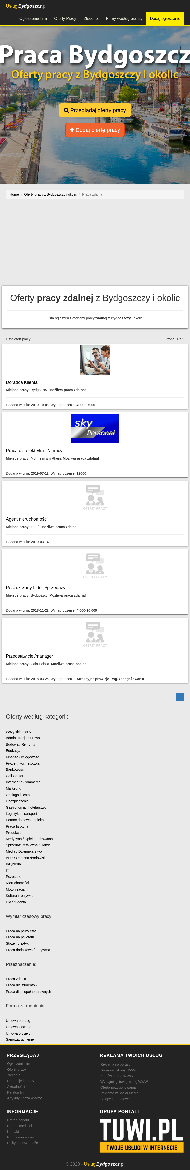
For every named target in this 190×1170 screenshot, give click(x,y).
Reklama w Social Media (119, 1093)
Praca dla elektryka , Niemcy (34, 450)
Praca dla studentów (21, 985)
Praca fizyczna (17, 826)
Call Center (14, 776)
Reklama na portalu (115, 1064)
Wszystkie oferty (18, 732)
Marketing (13, 788)
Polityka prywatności (23, 1143)
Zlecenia (91, 18)
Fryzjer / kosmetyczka (22, 763)
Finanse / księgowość (22, 757)
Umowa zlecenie (18, 1027)
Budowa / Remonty (20, 744)
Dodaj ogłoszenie (165, 18)
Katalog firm (16, 1092)
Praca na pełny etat (21, 931)
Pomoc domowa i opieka (25, 820)
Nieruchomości (17, 883)
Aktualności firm (19, 1087)
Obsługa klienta (18, 795)
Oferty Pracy (65, 18)
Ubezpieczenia (17, 801)
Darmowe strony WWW (118, 1070)
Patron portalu (18, 1120)
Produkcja (13, 833)
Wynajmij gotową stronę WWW (124, 1082)
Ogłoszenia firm (33, 18)
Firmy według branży (124, 18)
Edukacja (13, 751)
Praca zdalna (16, 979)
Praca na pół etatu (20, 937)
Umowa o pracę (18, 1021)
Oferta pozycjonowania (118, 1087)
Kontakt (13, 1132)
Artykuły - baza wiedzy (24, 1098)
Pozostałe (13, 877)
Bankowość (15, 769)
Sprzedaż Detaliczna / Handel (28, 845)
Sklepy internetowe (115, 1099)
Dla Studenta (16, 902)
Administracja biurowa (23, 738)
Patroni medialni (19, 1126)
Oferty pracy (16, 1069)
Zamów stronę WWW (116, 1076)
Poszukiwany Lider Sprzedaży (35, 587)
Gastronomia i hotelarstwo (26, 807)
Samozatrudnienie (20, 1039)
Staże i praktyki (17, 943)
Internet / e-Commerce (23, 782)
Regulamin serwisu (21, 1137)
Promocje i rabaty (20, 1081)
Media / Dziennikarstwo (24, 851)
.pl (26, 6)
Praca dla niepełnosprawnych (28, 992)
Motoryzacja (15, 889)
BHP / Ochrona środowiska (27, 858)
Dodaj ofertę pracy (95, 130)
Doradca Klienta (22, 382)
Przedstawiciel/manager (29, 656)
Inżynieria (13, 864)
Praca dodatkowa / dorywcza (28, 950)
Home (14, 194)
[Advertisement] (95, 242)
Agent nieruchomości (27, 519)
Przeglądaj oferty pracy (95, 110)
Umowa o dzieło (18, 1033)
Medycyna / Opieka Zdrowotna (29, 839)
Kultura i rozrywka (19, 896)
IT (7, 870)
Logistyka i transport (21, 814)
